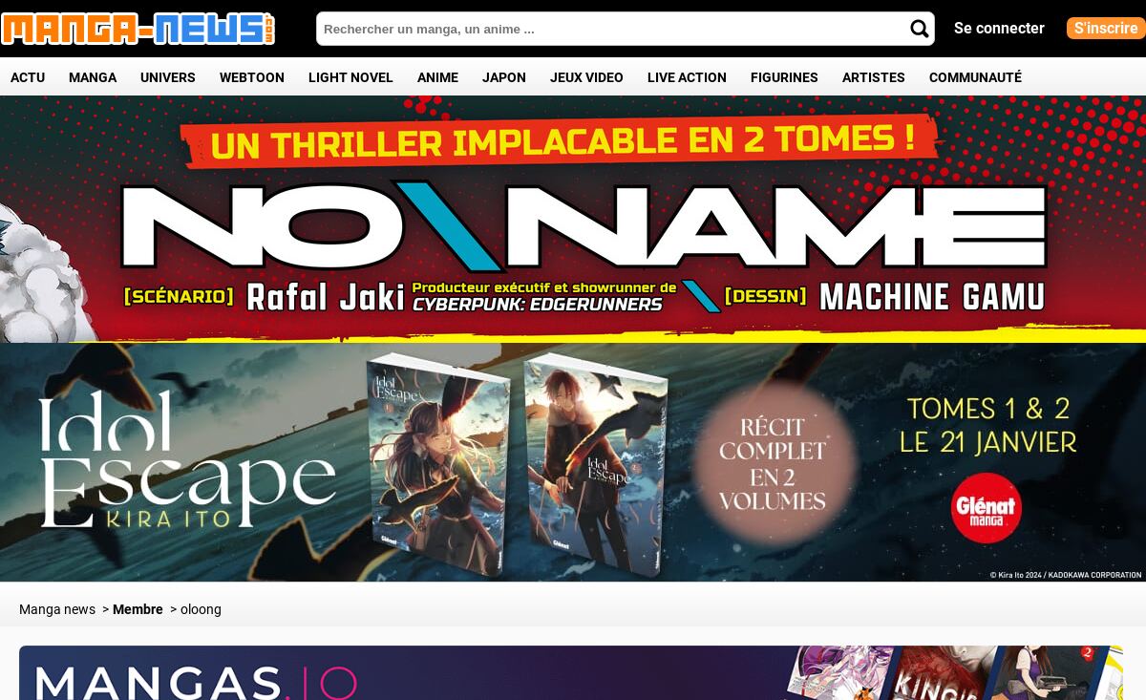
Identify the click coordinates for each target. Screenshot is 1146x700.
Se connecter (999, 28)
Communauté (975, 77)
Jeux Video (587, 77)
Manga (93, 77)
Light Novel (350, 77)
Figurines (784, 77)
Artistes (873, 77)
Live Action (687, 77)
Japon (504, 77)
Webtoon (252, 77)
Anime (437, 77)
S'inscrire (1106, 28)
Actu (28, 77)
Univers (168, 77)
